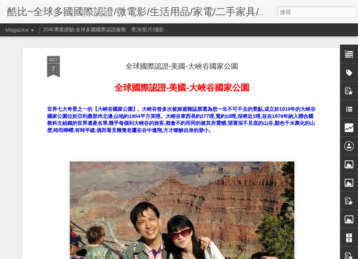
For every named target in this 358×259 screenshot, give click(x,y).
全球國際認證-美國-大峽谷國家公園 (182, 53)
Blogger (205, 254)
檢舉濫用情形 (225, 254)
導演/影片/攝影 (147, 29)
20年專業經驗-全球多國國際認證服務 (84, 29)
